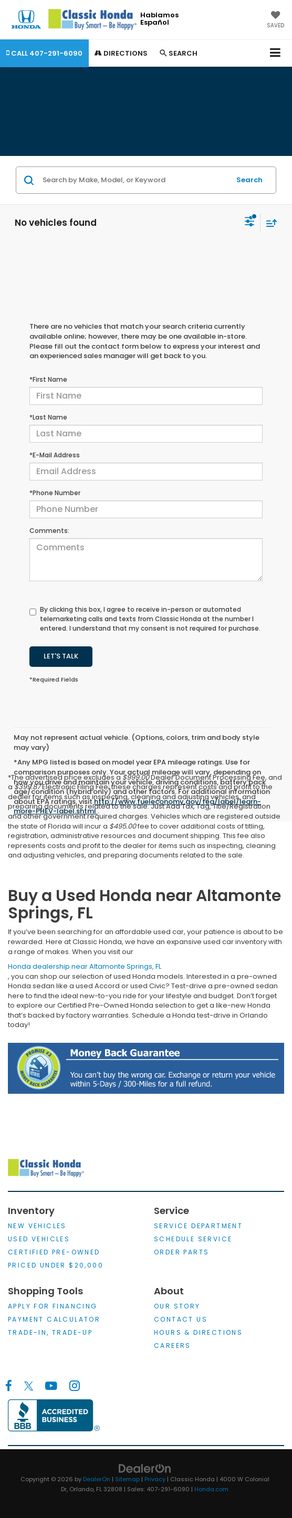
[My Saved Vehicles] (275, 20)
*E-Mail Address (54, 455)
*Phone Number (54, 492)
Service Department (198, 1225)
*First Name (48, 379)
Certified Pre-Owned (54, 1252)
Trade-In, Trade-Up (50, 1332)
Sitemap (127, 1479)
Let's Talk (61, 656)
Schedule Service (193, 1238)
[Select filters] (249, 222)
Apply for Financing (53, 1306)
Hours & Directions (198, 1332)
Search (249, 180)
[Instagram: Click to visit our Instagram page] (74, 1386)
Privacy (154, 1479)
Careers (172, 1345)
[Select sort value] (268, 223)
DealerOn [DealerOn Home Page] (96, 1479)
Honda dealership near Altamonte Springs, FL (84, 966)
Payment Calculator (54, 1319)
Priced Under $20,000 (55, 1265)
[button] (44, 53)
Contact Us (180, 1319)
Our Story (177, 1306)
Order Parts (181, 1252)
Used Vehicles (39, 1238)
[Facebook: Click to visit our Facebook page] (8, 1386)
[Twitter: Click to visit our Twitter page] (28, 1386)
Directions (121, 53)
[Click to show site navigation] (275, 53)
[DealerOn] (145, 1468)
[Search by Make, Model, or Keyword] (134, 180)
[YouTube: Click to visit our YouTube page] (51, 1386)
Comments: (49, 530)
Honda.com (211, 1489)
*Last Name (48, 417)
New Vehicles (37, 1225)
